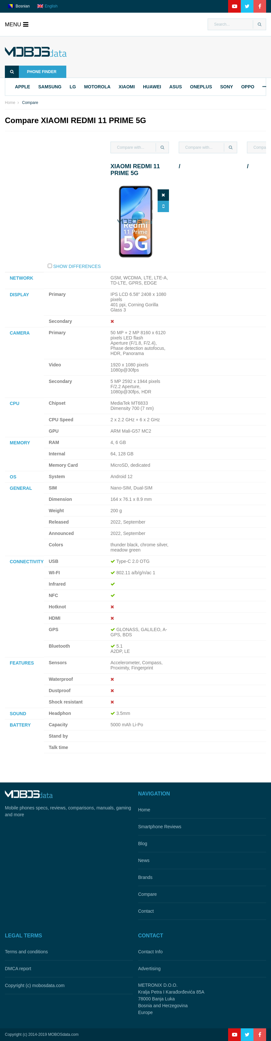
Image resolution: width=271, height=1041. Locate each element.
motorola (97, 86)
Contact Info (150, 951)
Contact (146, 911)
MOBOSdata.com (63, 1034)
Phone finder (31, 72)
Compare (147, 894)
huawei (152, 86)
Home (10, 102)
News (143, 860)
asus (175, 86)
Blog (142, 843)
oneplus (201, 86)
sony (226, 86)
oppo (247, 86)
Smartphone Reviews (159, 826)
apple (22, 86)
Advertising (149, 968)
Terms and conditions (26, 951)
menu (16, 24)
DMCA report (18, 968)
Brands (145, 877)
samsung (50, 86)
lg (73, 86)
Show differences (77, 266)
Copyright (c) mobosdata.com (35, 985)
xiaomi (127, 86)
